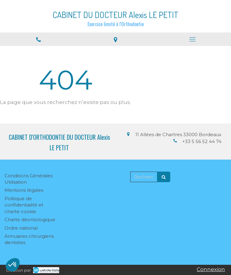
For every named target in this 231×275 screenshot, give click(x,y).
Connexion (211, 269)
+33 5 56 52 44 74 (201, 141)
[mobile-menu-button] (192, 39)
